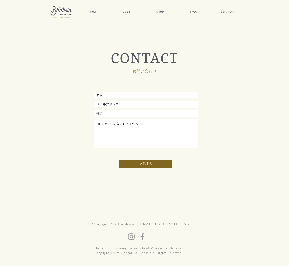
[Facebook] (142, 236)
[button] (136, 12)
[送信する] (145, 164)
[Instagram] (131, 236)
